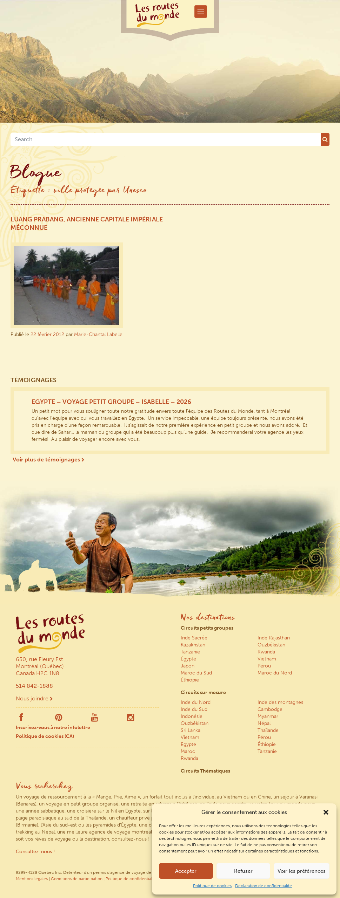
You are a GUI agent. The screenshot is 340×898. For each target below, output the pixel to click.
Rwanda (266, 652)
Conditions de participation (76, 878)
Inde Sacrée (194, 638)
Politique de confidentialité (131, 878)
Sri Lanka (190, 730)
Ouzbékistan (271, 645)
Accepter (185, 871)
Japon (187, 666)
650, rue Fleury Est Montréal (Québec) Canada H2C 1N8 (40, 666)
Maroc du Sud (196, 673)
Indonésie (191, 716)
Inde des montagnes (280, 702)
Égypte (188, 659)
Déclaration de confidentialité (263, 885)
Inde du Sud (194, 709)
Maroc (188, 751)
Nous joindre (34, 698)
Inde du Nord (196, 702)
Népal (264, 723)
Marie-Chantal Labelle (98, 334)
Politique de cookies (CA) (45, 736)
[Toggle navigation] (200, 11)
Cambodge (270, 709)
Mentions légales (32, 878)
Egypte (188, 744)
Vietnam (267, 659)
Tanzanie (190, 652)
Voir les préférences (302, 871)
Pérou (264, 666)
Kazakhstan (193, 645)
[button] (325, 812)
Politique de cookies (212, 885)
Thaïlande (268, 730)
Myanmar (268, 716)
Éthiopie (190, 680)
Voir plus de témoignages (48, 459)
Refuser (243, 871)
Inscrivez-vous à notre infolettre (53, 728)
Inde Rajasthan (274, 638)
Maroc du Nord (275, 673)
